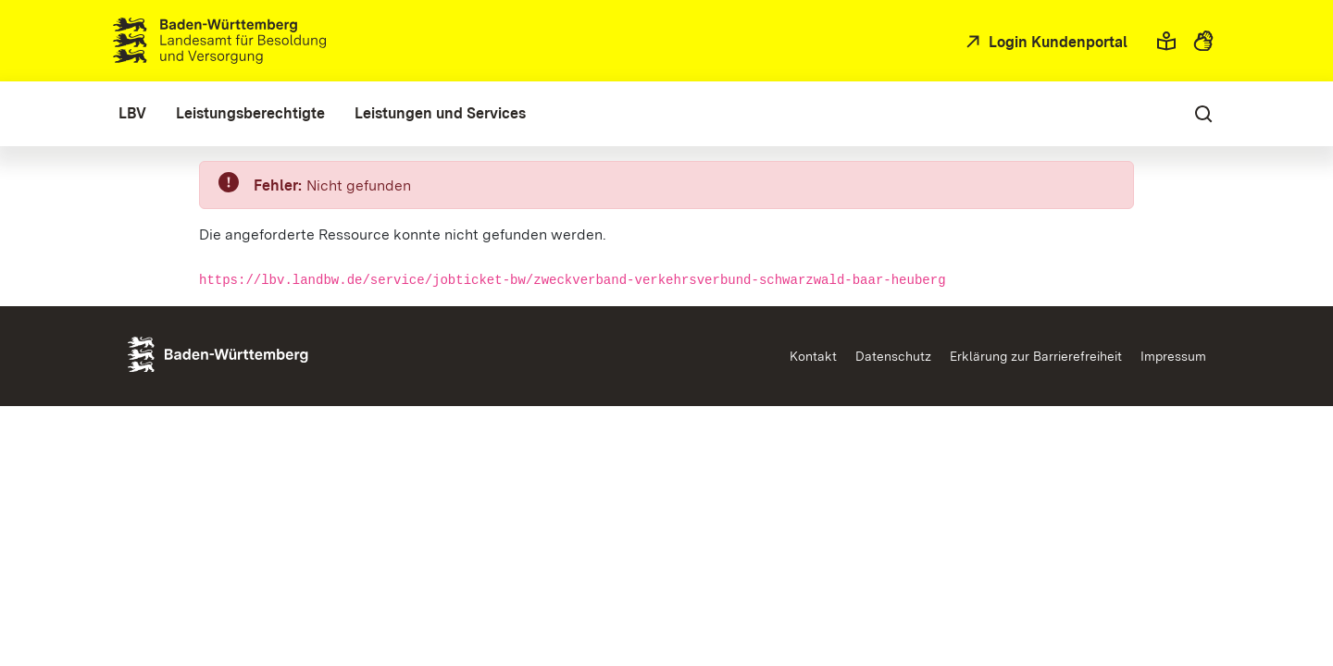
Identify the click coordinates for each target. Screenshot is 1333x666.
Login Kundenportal (1056, 42)
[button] (1166, 40)
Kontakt (813, 356)
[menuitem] (132, 114)
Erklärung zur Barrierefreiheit (1036, 356)
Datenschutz (893, 356)
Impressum (1173, 356)
